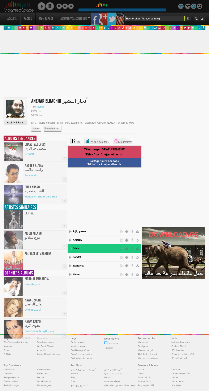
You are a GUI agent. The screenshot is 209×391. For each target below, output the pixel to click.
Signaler (36, 128)
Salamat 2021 (144, 381)
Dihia (41, 106)
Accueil (12, 19)
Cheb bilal (8, 373)
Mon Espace (46, 19)
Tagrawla (78, 265)
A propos (8, 346)
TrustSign (108, 348)
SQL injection (177, 350)
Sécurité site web (179, 358)
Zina (73, 381)
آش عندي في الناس (112, 369)
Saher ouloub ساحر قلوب (39, 331)
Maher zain (143, 342)
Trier (75, 141)
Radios (28, 19)
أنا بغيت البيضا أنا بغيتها (114, 373)
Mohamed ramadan (180, 342)
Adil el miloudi (43, 369)
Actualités (41, 350)
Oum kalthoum (44, 381)
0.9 (101, 27)
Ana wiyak (176, 385)
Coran (40, 354)
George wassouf (11, 377)
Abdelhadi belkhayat (147, 354)
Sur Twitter (111, 343)
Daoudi (40, 377)
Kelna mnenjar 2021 (180, 373)
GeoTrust (41, 346)
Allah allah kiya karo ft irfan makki (119, 385)
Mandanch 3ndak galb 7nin (41, 196)
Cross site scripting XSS (182, 354)
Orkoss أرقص (32, 309)
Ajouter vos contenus (75, 19)
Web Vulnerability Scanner (16, 342)
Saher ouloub (144, 377)
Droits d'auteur (77, 342)
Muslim (174, 338)
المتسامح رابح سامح (79, 385)
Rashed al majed (11, 385)
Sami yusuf (143, 346)
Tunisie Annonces (45, 342)
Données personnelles (81, 354)
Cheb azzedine (11, 381)
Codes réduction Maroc (81, 358)
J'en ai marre (177, 381)
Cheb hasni (9, 369)
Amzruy (77, 239)
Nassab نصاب (32, 284)
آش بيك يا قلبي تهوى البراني (83, 369)
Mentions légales (78, 346)
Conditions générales (80, 350)
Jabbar (174, 377)
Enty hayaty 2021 (146, 385)
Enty (73, 377)
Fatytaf (77, 257)
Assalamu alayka (112, 381)
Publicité (8, 354)
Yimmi (76, 274)
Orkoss (141, 373)
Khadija (74, 373)
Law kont (175, 369)
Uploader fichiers (52, 354)
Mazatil (107, 377)
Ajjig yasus (79, 231)
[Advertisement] (87, 61)
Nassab (141, 369)
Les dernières (123, 141)
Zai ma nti (31, 175)
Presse (7, 350)
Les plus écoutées (96, 141)
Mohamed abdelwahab (148, 358)
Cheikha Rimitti (178, 346)
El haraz (29, 154)
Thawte (50, 346)
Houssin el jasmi (44, 385)
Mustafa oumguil (145, 350)
